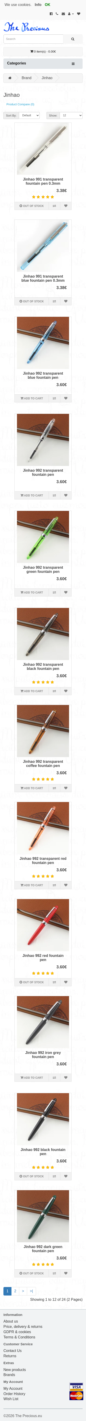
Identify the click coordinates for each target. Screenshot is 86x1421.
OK (47, 5)
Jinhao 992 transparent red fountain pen (43, 861)
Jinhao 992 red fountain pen (43, 958)
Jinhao (47, 78)
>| (31, 1291)
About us (10, 1321)
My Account (12, 1388)
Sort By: (11, 115)
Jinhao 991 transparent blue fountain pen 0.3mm (42, 278)
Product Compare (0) (20, 104)
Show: (53, 115)
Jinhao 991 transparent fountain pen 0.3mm (43, 181)
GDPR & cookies (17, 1332)
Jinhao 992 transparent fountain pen (43, 472)
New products (14, 1370)
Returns (9, 1356)
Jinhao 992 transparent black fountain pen (43, 667)
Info (38, 5)
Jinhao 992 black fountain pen (43, 1152)
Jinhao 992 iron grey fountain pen (43, 1055)
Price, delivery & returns (22, 1327)
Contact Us (12, 1351)
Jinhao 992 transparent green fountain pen (43, 570)
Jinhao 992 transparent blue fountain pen (43, 375)
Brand (26, 78)
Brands (9, 1375)
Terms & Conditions (19, 1337)
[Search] (73, 39)
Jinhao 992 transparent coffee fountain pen (43, 764)
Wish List (10, 1399)
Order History (14, 1394)
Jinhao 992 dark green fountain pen (43, 1249)
